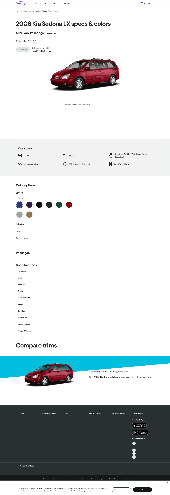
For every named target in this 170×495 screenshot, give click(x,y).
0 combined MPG (30, 164)
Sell (44, 3)
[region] (85, 487)
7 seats (72, 155)
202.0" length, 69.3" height (80, 164)
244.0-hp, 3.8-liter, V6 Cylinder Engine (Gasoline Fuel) (131, 155)
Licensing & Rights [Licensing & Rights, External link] (98, 479)
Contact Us (57, 479)
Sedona (38, 11)
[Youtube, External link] (134, 450)
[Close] (167, 482)
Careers (85, 479)
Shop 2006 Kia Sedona (41, 51)
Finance (67, 3)
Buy (36, 3)
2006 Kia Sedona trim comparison (112, 377)
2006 (45, 11)
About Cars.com (43, 479)
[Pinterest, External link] (134, 457)
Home (18, 11)
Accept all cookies (143, 490)
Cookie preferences (121, 490)
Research (55, 3)
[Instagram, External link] (134, 453)
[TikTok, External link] (134, 443)
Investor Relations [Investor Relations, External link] (71, 479)
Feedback (128, 479)
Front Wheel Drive (121, 164)
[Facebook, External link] (134, 447)
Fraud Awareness (115, 479)
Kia (33, 11)
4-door (26, 155)
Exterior (20, 192)
